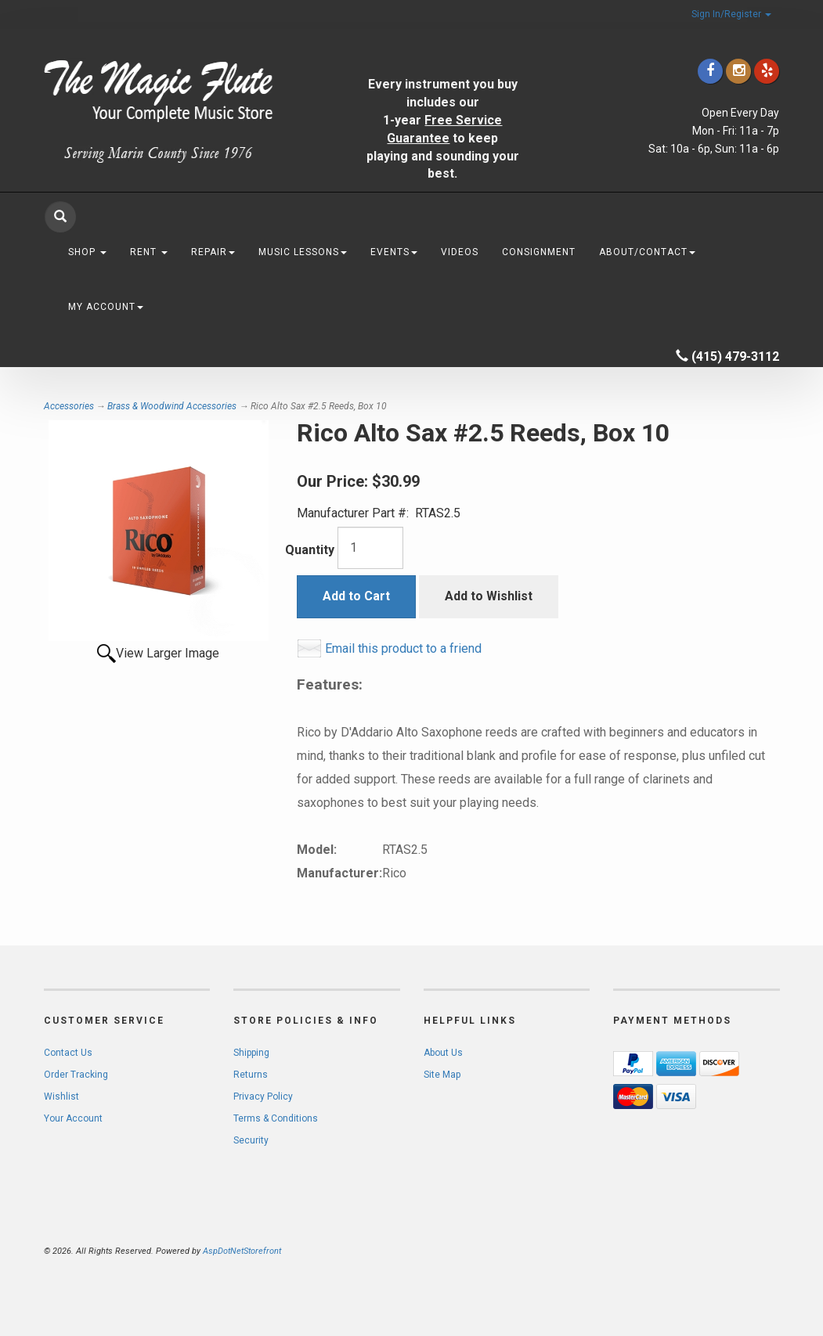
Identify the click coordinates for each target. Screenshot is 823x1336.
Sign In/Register (731, 14)
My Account (105, 306)
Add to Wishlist (488, 596)
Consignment (539, 252)
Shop (87, 252)
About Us (443, 1052)
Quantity (309, 549)
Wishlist (61, 1096)
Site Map (442, 1074)
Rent (149, 252)
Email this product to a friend (403, 648)
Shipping (251, 1052)
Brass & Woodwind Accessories (171, 406)
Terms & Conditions (275, 1118)
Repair (213, 252)
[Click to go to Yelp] (766, 70)
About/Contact (647, 252)
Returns (250, 1074)
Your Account (73, 1118)
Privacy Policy (263, 1096)
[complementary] (709, 1250)
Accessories (69, 406)
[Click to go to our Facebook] (710, 70)
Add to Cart (356, 596)
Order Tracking (76, 1074)
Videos (459, 252)
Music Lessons (302, 252)
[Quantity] (370, 548)
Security (251, 1140)
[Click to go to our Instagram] (738, 70)
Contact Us (68, 1052)
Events (393, 252)
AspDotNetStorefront (242, 1251)
